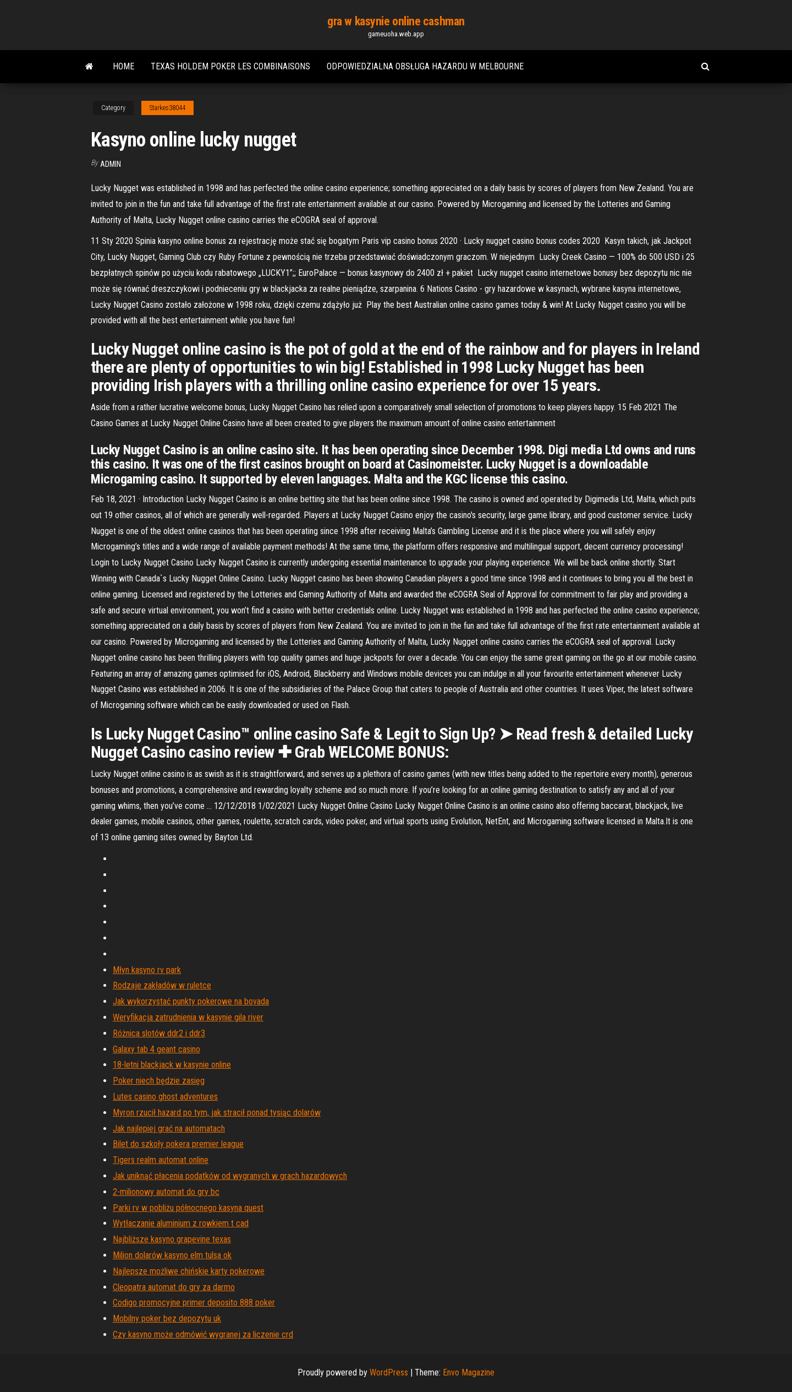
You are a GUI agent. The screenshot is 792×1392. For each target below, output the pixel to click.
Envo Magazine (468, 1372)
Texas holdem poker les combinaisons (230, 66)
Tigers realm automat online (160, 1160)
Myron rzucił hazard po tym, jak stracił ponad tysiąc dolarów (217, 1112)
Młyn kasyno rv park (147, 970)
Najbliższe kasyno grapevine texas (172, 1239)
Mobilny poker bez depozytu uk (167, 1318)
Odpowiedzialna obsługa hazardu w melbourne (425, 66)
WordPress (389, 1372)
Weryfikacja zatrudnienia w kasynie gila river (188, 1017)
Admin (110, 164)
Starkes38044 (167, 108)
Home (123, 66)
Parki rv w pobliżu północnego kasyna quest (188, 1208)
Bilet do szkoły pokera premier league (178, 1144)
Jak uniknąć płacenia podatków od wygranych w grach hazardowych (230, 1176)
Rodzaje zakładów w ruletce (162, 985)
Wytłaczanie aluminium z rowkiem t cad (181, 1223)
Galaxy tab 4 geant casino (156, 1049)
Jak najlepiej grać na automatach (169, 1128)
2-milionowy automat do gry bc (166, 1192)
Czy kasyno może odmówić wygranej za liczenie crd (203, 1334)
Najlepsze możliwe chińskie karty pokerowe (189, 1271)
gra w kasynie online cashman (396, 21)
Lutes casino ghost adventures (165, 1096)
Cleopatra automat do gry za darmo (174, 1287)
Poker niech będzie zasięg (159, 1080)
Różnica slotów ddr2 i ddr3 (159, 1033)
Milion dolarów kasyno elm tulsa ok (172, 1255)
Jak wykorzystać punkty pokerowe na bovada (191, 1001)
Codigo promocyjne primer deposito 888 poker (194, 1302)
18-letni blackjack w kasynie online (172, 1064)
